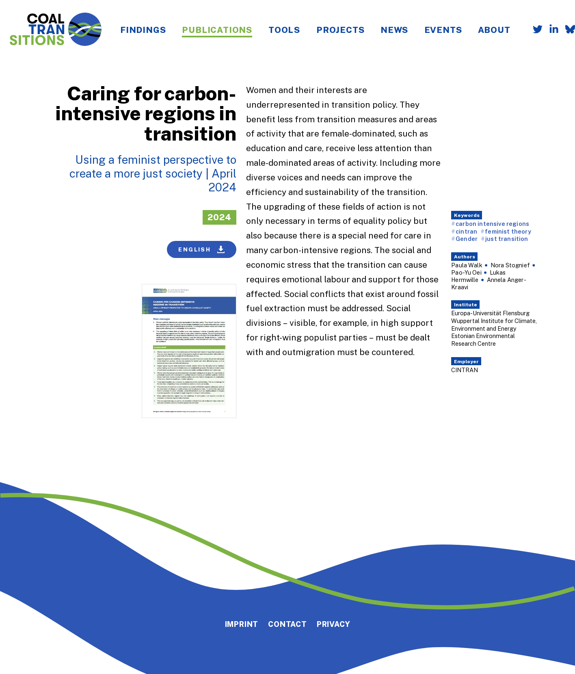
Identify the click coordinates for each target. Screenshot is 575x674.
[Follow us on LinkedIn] (551, 30)
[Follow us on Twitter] (534, 30)
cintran (466, 231)
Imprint (242, 624)
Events (443, 29)
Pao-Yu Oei (466, 272)
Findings (143, 29)
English (201, 249)
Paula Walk (466, 265)
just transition (506, 238)
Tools (284, 29)
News (394, 29)
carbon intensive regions (492, 223)
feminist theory (508, 231)
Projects (340, 29)
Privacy (333, 624)
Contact (287, 624)
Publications (217, 29)
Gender (467, 238)
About (494, 29)
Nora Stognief (510, 265)
